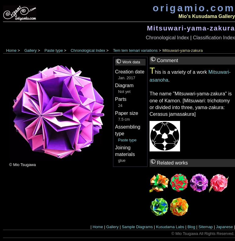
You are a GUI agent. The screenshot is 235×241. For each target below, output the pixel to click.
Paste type (54, 50)
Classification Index (214, 37)
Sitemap (205, 227)
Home (11, 50)
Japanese (224, 227)
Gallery (30, 50)
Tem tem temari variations (135, 50)
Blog (191, 227)
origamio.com (194, 7)
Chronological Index (167, 37)
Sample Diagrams (137, 227)
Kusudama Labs (170, 227)
